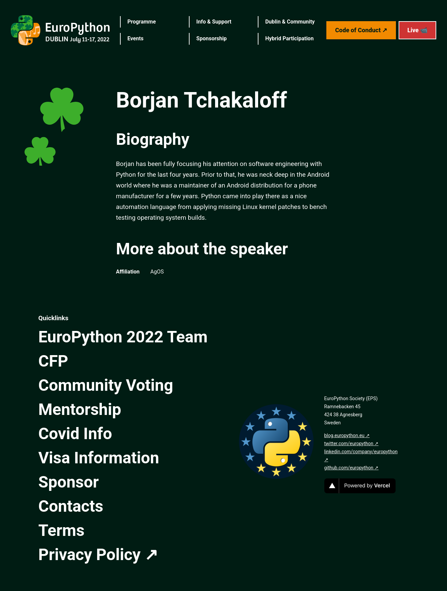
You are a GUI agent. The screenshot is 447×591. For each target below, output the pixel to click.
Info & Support (213, 21)
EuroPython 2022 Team (123, 336)
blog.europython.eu (344, 435)
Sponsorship (211, 38)
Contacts (70, 506)
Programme (141, 21)
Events (135, 38)
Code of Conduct (357, 30)
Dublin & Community (290, 21)
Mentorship (79, 409)
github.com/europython (348, 467)
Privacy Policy (89, 554)
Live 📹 (417, 30)
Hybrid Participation (289, 38)
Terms (61, 530)
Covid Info (75, 433)
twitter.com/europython (348, 443)
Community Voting (105, 385)
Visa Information (98, 457)
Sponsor (68, 482)
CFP (53, 361)
